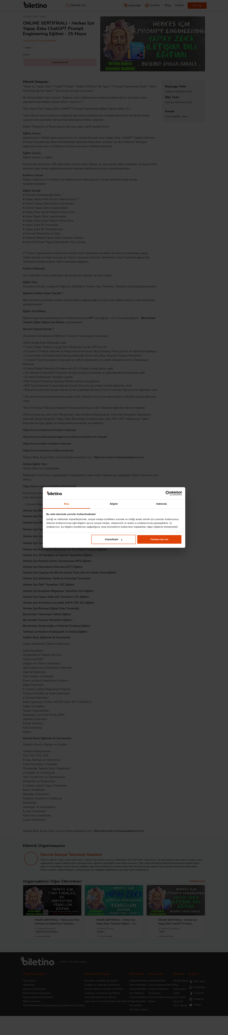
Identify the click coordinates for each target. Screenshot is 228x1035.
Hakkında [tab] (161, 503)
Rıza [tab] (66, 503)
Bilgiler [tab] (114, 503)
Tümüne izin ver (159, 539)
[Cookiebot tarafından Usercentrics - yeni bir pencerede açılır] (168, 493)
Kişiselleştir (113, 539)
